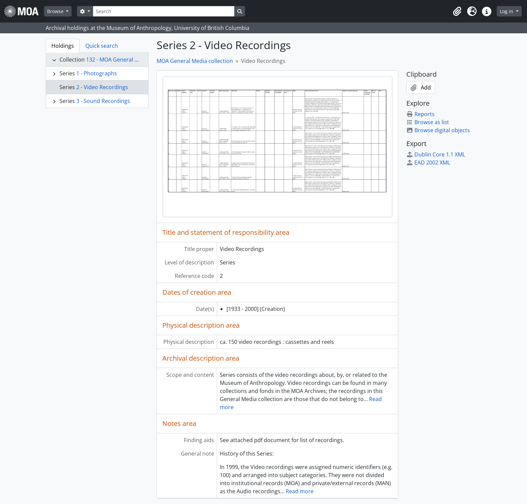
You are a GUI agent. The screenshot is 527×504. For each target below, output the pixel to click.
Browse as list (427, 122)
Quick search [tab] (101, 45)
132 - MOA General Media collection (131, 59)
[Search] (164, 11)
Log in (507, 11)
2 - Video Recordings (102, 87)
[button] (457, 11)
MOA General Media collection (195, 61)
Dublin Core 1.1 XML (435, 154)
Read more (300, 491)
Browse (56, 11)
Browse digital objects (438, 130)
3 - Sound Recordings (103, 101)
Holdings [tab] (62, 45)
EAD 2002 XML (428, 162)
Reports (420, 114)
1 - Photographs (96, 73)
